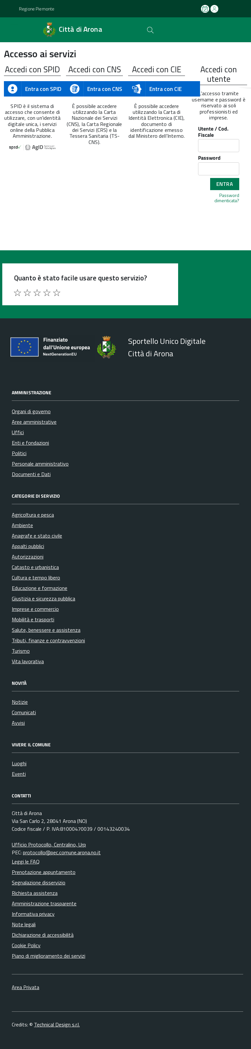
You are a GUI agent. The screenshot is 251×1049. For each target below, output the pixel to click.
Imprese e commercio (35, 609)
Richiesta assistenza (35, 893)
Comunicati (24, 712)
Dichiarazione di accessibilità (43, 935)
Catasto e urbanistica (35, 567)
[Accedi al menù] (9, 29)
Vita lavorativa (28, 661)
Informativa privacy (33, 914)
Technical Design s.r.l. (57, 1024)
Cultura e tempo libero (36, 577)
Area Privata (25, 987)
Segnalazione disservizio (38, 882)
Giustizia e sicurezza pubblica (43, 598)
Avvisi (18, 723)
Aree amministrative (34, 422)
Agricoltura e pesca (33, 515)
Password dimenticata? (226, 197)
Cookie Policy (26, 945)
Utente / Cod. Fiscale (213, 132)
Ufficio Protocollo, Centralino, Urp (49, 844)
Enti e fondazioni (30, 443)
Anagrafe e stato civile (37, 536)
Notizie (20, 702)
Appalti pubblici (28, 546)
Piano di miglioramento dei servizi (48, 956)
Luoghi (19, 763)
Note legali (24, 924)
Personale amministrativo (40, 464)
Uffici (18, 432)
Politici (19, 453)
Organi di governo (31, 411)
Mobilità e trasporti (33, 619)
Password (209, 158)
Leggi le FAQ (26, 861)
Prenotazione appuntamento (43, 872)
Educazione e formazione (39, 588)
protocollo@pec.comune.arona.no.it (62, 852)
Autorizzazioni (27, 556)
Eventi (19, 774)
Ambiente (22, 525)
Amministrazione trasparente (44, 903)
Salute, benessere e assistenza (46, 630)
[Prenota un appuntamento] (205, 9)
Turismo (21, 651)
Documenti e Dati (31, 474)
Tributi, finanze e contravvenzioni (48, 640)
